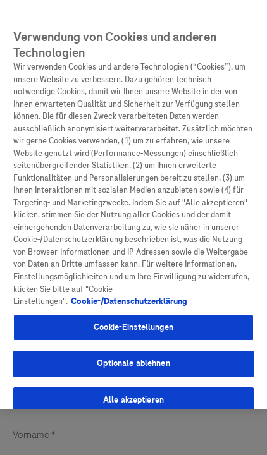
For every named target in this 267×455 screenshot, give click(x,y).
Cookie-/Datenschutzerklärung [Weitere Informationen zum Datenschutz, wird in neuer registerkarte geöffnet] (129, 299)
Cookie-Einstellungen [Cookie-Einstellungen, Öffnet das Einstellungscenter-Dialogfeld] (133, 325)
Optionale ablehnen (133, 361)
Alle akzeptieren (133, 398)
